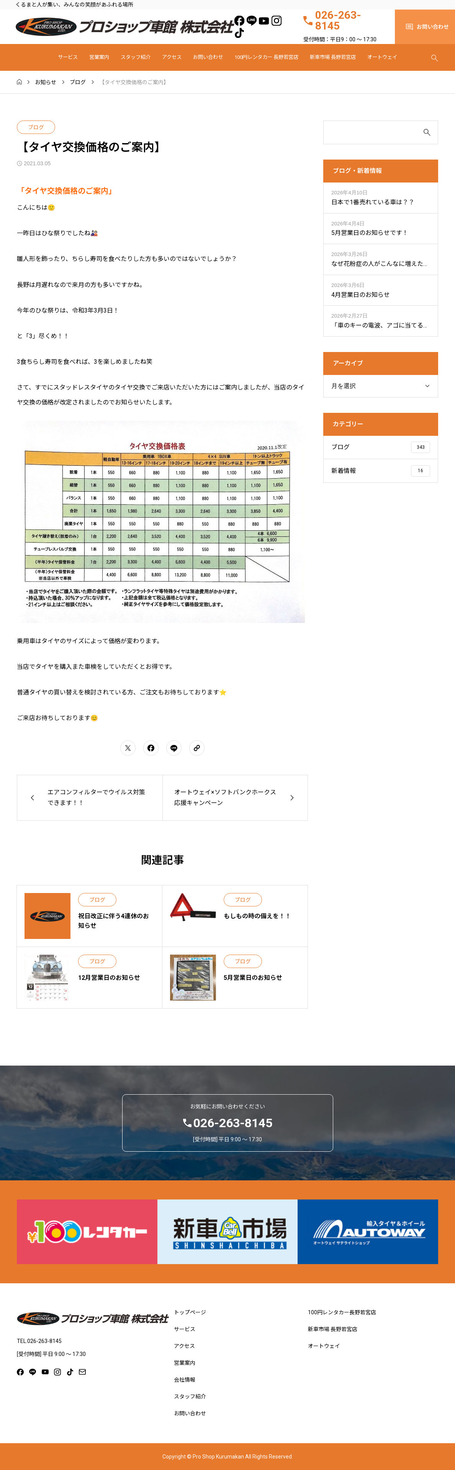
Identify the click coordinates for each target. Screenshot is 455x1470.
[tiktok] (239, 33)
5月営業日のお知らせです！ (369, 232)
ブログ (36, 127)
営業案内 (99, 57)
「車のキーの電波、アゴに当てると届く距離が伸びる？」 (380, 326)
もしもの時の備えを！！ (257, 916)
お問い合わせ (208, 57)
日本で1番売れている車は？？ (372, 202)
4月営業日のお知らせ (360, 294)
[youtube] (264, 20)
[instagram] (276, 20)
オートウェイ (382, 57)
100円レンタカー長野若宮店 (342, 1312)
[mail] (82, 1372)
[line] (252, 20)
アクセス (172, 57)
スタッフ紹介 (136, 57)
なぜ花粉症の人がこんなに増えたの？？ (377, 264)
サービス (68, 57)
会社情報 (184, 1380)
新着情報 (343, 470)
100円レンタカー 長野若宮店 (266, 57)
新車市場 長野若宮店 (333, 57)
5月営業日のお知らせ (253, 977)
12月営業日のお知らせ (109, 977)
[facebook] (239, 20)
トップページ (190, 1312)
